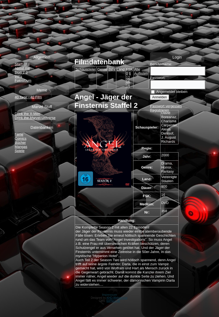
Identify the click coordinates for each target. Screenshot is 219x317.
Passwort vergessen (166, 106)
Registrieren (159, 110)
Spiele (19, 151)
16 (128, 82)
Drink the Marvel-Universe (35, 118)
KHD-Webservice (117, 297)
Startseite (22, 64)
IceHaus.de (113, 300)
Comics (20, 138)
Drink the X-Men (27, 114)
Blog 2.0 (21, 72)
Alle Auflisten (141, 71)
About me (22, 68)
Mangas (21, 147)
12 (128, 77)
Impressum (109, 294)
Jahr (111, 69)
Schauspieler (86, 69)
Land (121, 69)
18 (128, 86)
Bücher (20, 143)
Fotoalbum (23, 80)
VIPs (18, 76)
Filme (19, 134)
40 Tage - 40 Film (28, 97)
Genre (102, 69)
